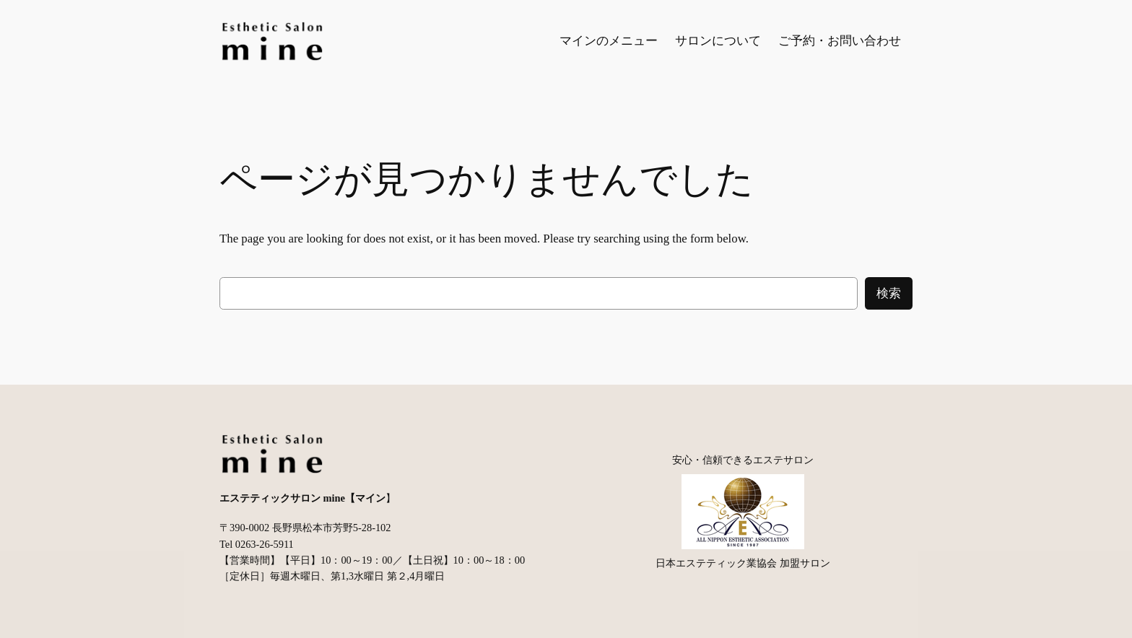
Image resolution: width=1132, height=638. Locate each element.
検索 (888, 293)
